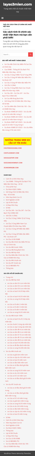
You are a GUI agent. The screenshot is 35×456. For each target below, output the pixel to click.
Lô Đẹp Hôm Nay (12, 205)
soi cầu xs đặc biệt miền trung (17, 409)
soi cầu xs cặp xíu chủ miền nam (18, 357)
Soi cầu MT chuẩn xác (13, 263)
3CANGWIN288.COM (11, 168)
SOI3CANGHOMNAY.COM (13, 163)
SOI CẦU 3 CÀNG (10, 85)
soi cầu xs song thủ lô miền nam (18, 370)
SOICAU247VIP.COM (11, 158)
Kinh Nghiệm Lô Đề (12, 200)
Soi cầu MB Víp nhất (13, 252)
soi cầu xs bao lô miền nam (16, 360)
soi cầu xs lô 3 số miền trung (17, 398)
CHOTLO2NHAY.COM (11, 153)
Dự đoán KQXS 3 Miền (13, 189)
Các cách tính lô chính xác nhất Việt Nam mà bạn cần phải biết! (17, 35)
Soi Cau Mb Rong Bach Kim (13, 98)
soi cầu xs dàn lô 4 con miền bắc (18, 283)
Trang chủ (9, 277)
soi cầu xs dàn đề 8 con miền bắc (18, 340)
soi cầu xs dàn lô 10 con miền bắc (19, 335)
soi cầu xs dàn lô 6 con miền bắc (18, 286)
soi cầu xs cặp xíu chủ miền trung (19, 411)
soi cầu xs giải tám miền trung (17, 401)
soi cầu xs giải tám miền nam (17, 355)
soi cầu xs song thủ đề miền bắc (18, 348)
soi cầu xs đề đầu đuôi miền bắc (18, 345)
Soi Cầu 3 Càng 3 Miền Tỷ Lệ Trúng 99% (18, 75)
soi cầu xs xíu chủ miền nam (17, 373)
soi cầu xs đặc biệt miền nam (17, 363)
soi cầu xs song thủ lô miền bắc (18, 312)
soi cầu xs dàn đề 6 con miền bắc (18, 332)
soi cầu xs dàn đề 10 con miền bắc (19, 337)
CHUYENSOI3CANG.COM (13, 148)
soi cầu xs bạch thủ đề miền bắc (18, 343)
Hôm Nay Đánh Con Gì (14, 197)
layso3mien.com (17, 4)
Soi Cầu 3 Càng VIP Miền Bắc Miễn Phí (17, 83)
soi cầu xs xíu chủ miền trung (17, 406)
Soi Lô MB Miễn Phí (12, 266)
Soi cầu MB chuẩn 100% (14, 247)
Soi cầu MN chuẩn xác (13, 260)
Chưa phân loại (11, 187)
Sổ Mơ (8, 208)
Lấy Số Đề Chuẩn (12, 202)
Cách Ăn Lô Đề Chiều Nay (14, 179)
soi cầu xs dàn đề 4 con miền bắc (18, 329)
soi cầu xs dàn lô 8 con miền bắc (18, 289)
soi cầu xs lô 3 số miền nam (17, 376)
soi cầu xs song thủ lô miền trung (19, 404)
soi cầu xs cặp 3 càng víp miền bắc (19, 327)
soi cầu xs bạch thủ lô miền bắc (18, 296)
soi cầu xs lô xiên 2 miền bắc (17, 304)
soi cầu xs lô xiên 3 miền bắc (17, 307)
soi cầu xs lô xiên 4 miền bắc (17, 310)
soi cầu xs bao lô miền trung (17, 414)
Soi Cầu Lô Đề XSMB (13, 239)
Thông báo (9, 268)
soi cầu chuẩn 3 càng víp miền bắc (19, 324)
